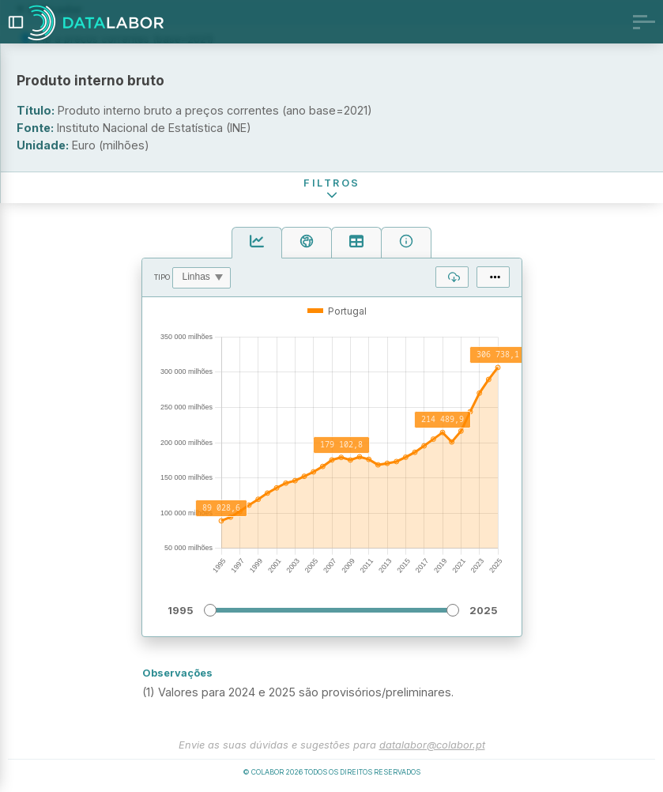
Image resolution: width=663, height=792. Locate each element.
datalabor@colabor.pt (432, 745)
